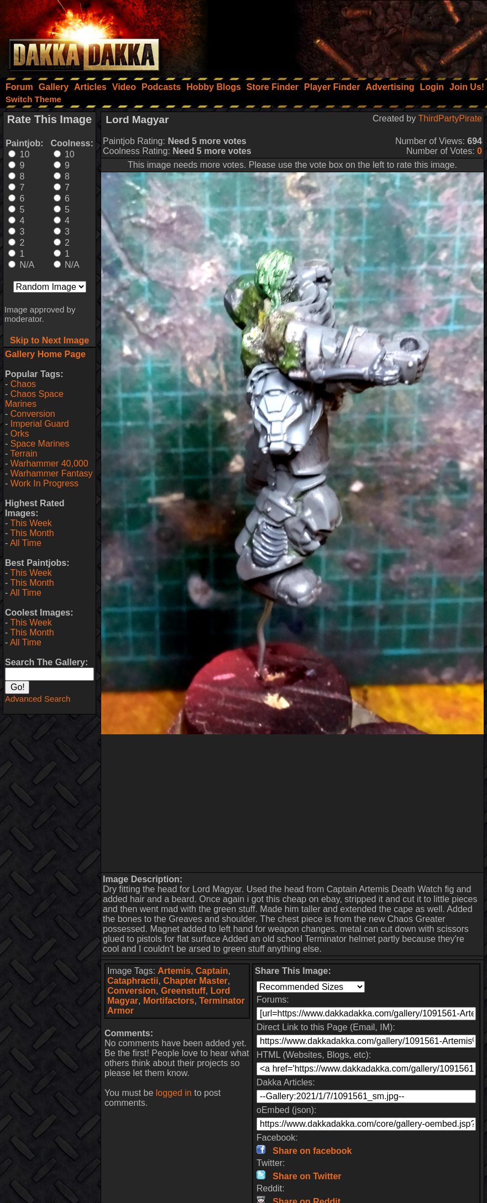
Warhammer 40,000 (49, 463)
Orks (20, 433)
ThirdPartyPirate (450, 118)
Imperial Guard (40, 423)
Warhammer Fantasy (52, 473)
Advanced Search (37, 698)
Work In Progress (44, 483)
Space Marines (40, 443)
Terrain (23, 453)
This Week (30, 523)
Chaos (23, 384)
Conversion (33, 413)
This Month (32, 533)
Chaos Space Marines (34, 399)
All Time (25, 543)
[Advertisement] (338, 35)
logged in (174, 1093)
